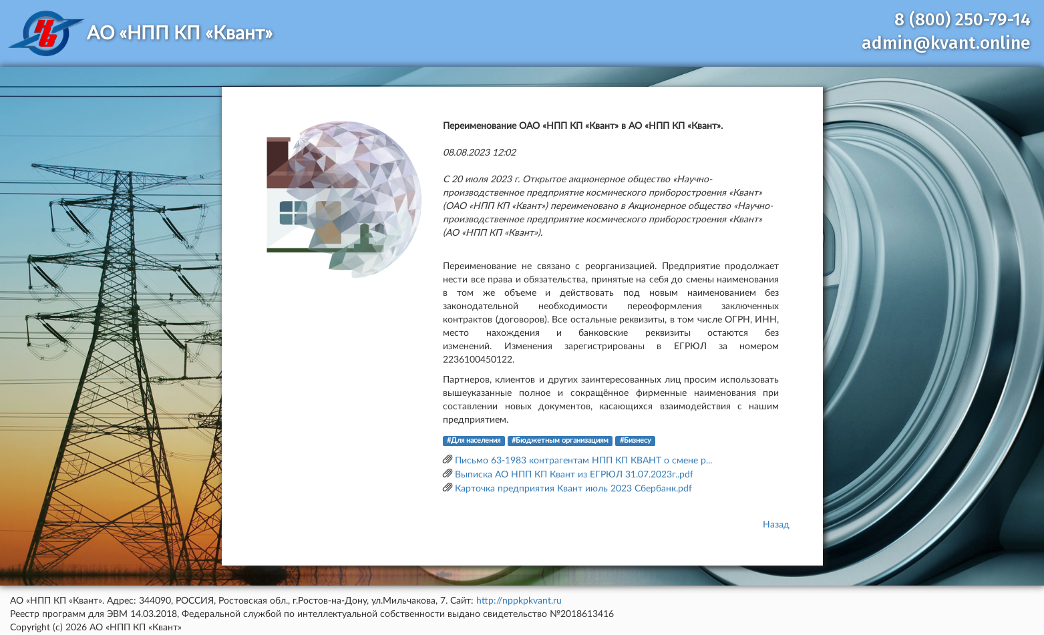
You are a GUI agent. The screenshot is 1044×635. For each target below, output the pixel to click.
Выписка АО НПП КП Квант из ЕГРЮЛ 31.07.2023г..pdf (574, 474)
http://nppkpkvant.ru (519, 601)
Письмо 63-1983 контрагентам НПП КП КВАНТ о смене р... (583, 460)
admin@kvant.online (946, 43)
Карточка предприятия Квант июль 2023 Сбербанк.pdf (573, 488)
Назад (776, 525)
